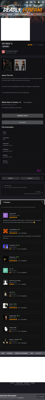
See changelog (27, 102)
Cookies (33, 383)
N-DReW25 (12, 245)
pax (10, 269)
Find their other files (11, 53)
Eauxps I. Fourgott (14, 339)
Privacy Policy (19, 383)
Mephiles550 (12, 316)
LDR (10, 292)
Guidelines (21, 397)
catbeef (11, 213)
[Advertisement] (15, 29)
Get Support (22, 122)
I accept (41, 396)
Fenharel (11, 327)
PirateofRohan (13, 229)
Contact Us (26, 383)
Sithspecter (12, 257)
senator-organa (13, 51)
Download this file (22, 116)
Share (11, 178)
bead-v (11, 304)
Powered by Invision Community (22, 384)
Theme (12, 383)
